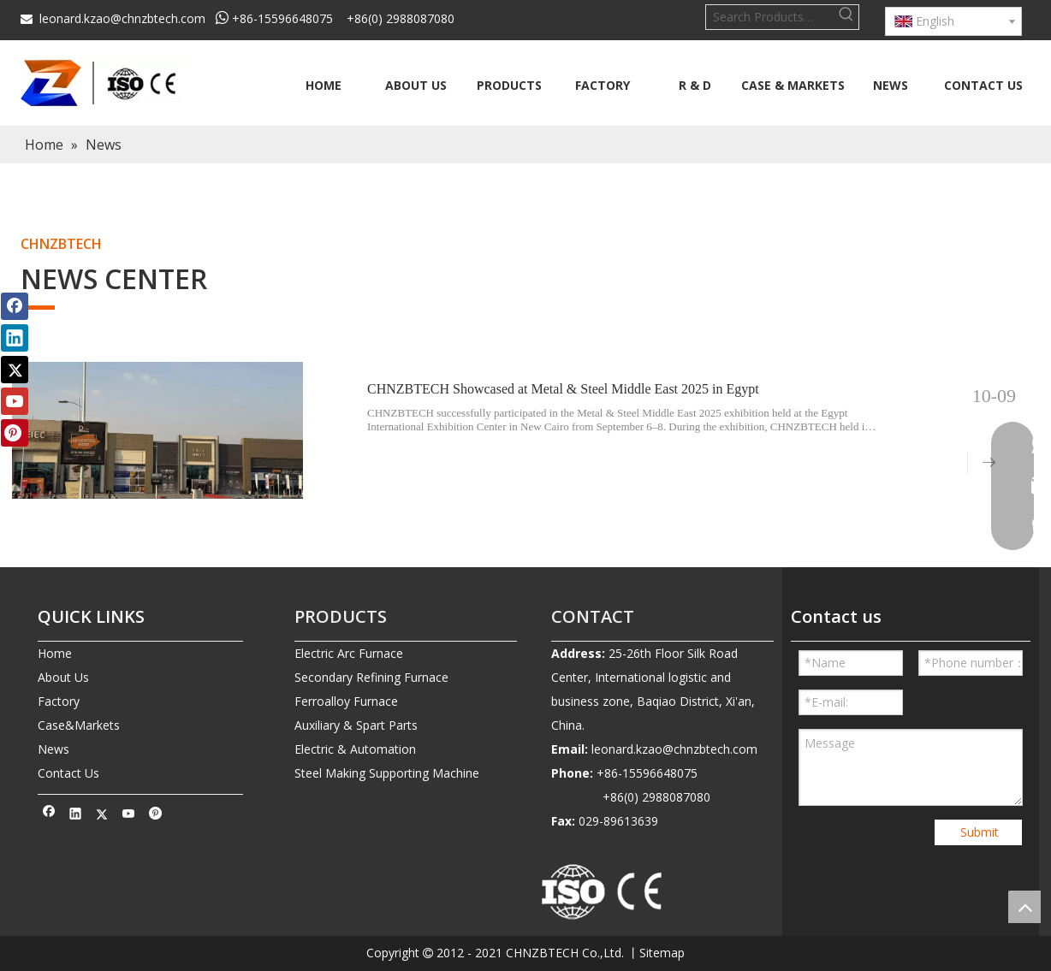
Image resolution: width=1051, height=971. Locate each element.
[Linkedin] (75, 815)
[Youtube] (129, 815)
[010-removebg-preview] (602, 893)
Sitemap (662, 952)
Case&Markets (79, 725)
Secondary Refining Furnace (371, 677)
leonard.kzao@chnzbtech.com (122, 18)
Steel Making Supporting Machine (386, 773)
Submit (979, 832)
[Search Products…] (770, 17)
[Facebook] (49, 815)
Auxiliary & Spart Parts (356, 725)
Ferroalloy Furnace (346, 701)
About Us (63, 677)
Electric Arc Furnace (348, 653)
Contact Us (68, 773)
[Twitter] (102, 815)
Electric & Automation (355, 749)
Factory (59, 701)
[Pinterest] (155, 815)
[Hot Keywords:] (846, 17)
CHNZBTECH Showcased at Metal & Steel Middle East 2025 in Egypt (563, 389)
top (1024, 907)
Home (55, 653)
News (53, 749)
